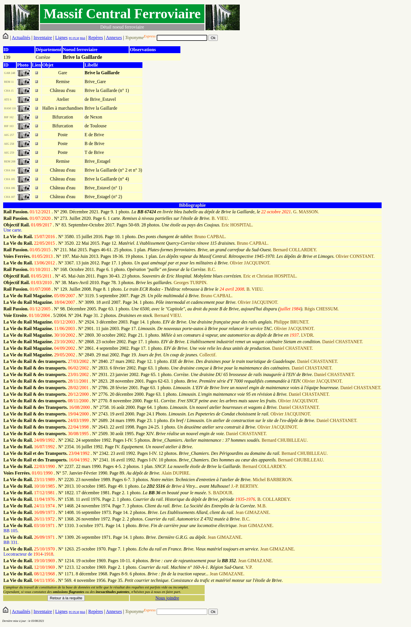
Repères (95, 37)
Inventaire (42, 37)
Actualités (21, 37)
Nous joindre (167, 598)
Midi (82, 38)
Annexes (114, 37)
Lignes (61, 37)
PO (70, 38)
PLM (75, 38)
